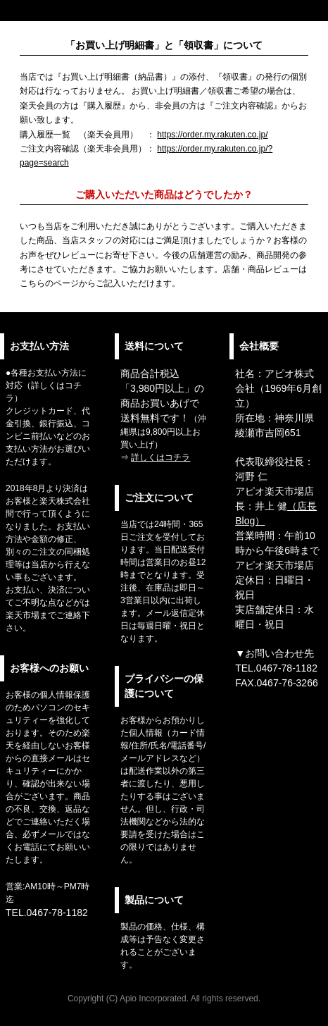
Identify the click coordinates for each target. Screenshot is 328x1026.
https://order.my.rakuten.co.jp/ (212, 135)
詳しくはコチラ (160, 457)
